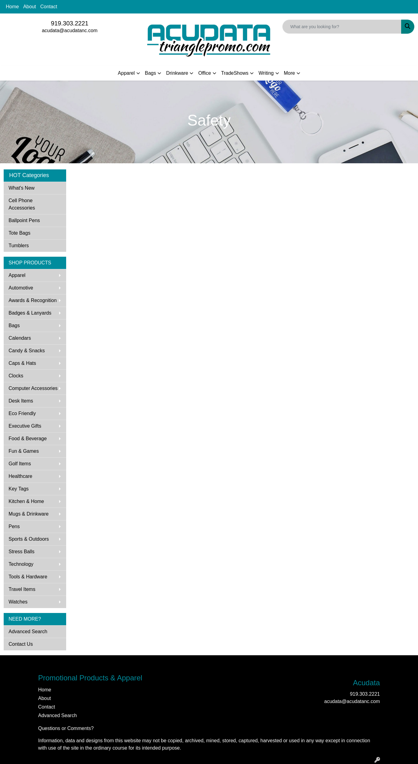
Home (12, 6)
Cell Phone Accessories (22, 204)
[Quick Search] (341, 27)
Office (204, 73)
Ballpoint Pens (24, 220)
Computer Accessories (33, 388)
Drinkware (177, 73)
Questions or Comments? (66, 728)
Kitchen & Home (26, 501)
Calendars (20, 338)
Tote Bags (19, 233)
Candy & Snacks (27, 350)
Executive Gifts (25, 426)
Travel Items (22, 589)
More (289, 73)
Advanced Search (28, 631)
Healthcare (20, 476)
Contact (48, 6)
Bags (150, 73)
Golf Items (20, 463)
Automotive (21, 287)
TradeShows (234, 73)
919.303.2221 (69, 23)
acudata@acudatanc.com (70, 30)
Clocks (16, 375)
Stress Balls (21, 551)
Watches (18, 601)
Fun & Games (24, 451)
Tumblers (19, 245)
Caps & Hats (22, 363)
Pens (14, 526)
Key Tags (19, 488)
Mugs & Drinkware (29, 513)
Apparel (126, 73)
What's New (22, 188)
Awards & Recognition (33, 300)
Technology (21, 564)
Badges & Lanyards (30, 313)
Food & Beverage (28, 438)
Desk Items (21, 400)
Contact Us (21, 644)
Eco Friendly (22, 413)
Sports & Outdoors (29, 539)
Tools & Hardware (28, 576)
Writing (266, 73)
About (29, 6)
